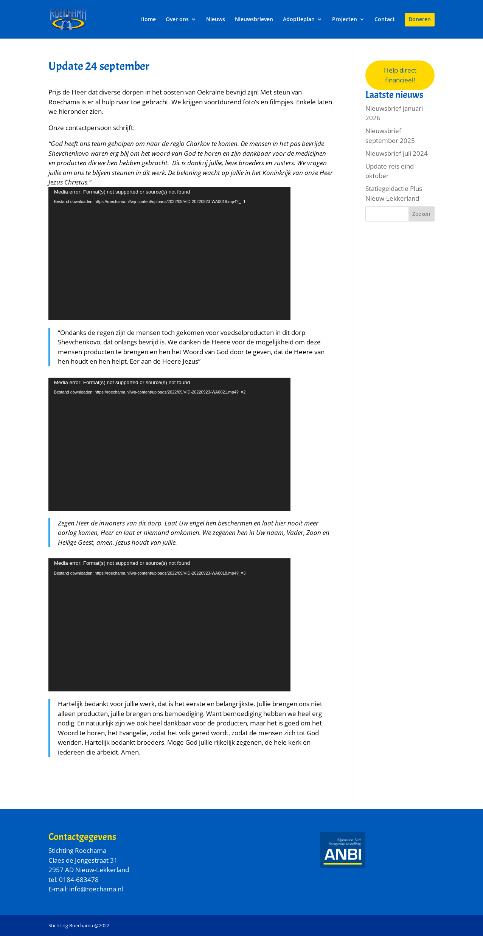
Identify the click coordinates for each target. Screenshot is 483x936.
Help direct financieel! (400, 75)
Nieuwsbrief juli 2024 (396, 153)
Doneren (419, 20)
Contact (384, 20)
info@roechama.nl (96, 889)
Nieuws (215, 20)
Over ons (177, 20)
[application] (169, 253)
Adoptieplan (299, 20)
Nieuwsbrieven (254, 20)
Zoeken (421, 213)
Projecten (344, 20)
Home (148, 20)
